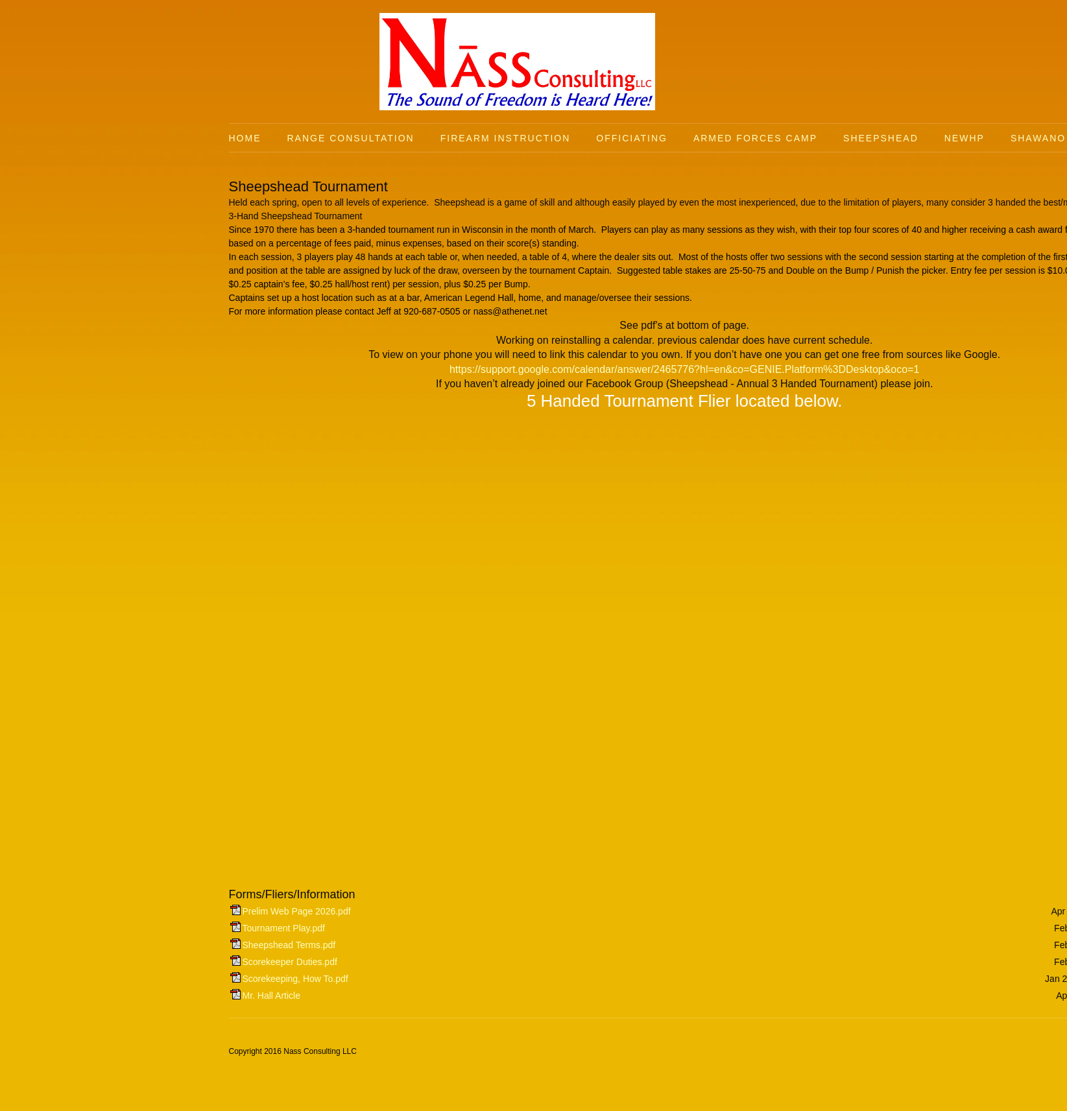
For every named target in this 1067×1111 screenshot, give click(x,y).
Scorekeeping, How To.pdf (295, 979)
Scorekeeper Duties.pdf (290, 962)
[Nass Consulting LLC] (517, 61)
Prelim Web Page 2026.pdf (297, 911)
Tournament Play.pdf (284, 928)
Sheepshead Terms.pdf (289, 945)
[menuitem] (258, 138)
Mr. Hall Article (271, 995)
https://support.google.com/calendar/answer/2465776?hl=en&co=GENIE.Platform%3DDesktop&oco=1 (684, 369)
